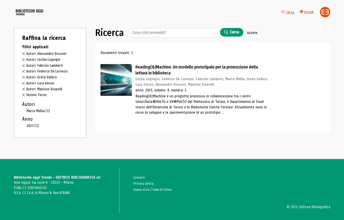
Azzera (252, 39)
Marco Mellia (39, 117)
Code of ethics (164, 189)
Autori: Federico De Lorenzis (48, 78)
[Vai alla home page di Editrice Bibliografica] (325, 15)
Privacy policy (143, 183)
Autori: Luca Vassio (41, 89)
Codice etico (142, 189)
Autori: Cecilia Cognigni (44, 66)
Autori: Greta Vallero (42, 84)
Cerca (287, 15)
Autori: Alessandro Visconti (47, 60)
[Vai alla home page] (38, 15)
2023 (33, 132)
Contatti (139, 177)
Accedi (306, 15)
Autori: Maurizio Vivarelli (45, 95)
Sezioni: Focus (37, 101)
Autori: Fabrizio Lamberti (45, 72)
